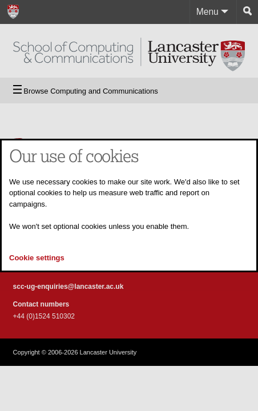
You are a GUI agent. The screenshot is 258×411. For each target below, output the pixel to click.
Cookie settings (36, 257)
